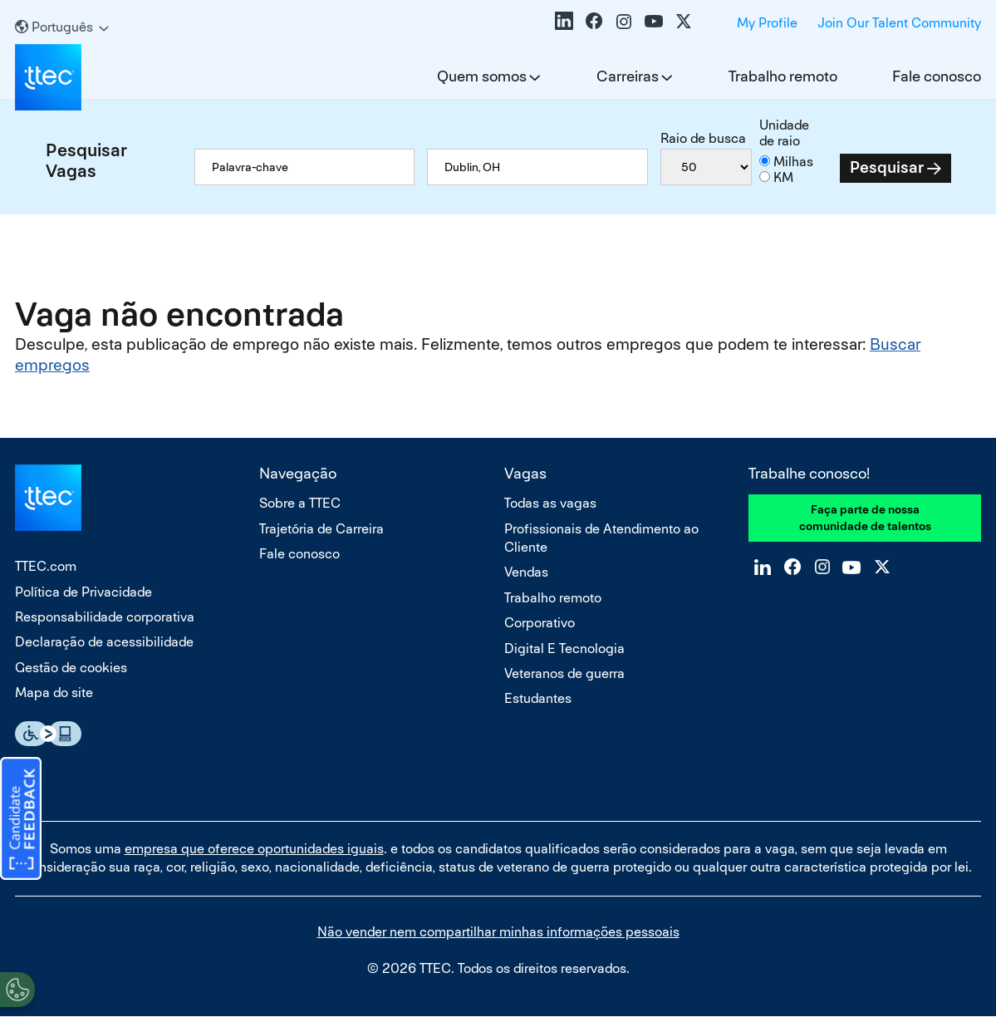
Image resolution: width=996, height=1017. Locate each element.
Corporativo (539, 622)
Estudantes (538, 698)
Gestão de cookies (71, 667)
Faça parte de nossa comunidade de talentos (865, 517)
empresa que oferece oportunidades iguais (254, 848)
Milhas (793, 161)
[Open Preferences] (17, 982)
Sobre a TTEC (300, 503)
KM (783, 177)
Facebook (594, 21)
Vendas (526, 572)
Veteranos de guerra (564, 673)
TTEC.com (45, 566)
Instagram (624, 21)
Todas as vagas (550, 503)
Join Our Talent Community (899, 23)
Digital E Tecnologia (564, 648)
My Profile (767, 23)
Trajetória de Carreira (321, 529)
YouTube (654, 21)
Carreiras (627, 76)
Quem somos (482, 76)
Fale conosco (936, 76)
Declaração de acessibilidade (104, 642)
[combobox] (537, 167)
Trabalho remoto (783, 76)
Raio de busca (703, 138)
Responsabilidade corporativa (104, 617)
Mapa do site (54, 692)
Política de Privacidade (83, 592)
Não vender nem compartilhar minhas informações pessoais (498, 932)
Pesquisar (887, 167)
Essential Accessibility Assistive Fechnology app (48, 733)
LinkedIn (564, 21)
